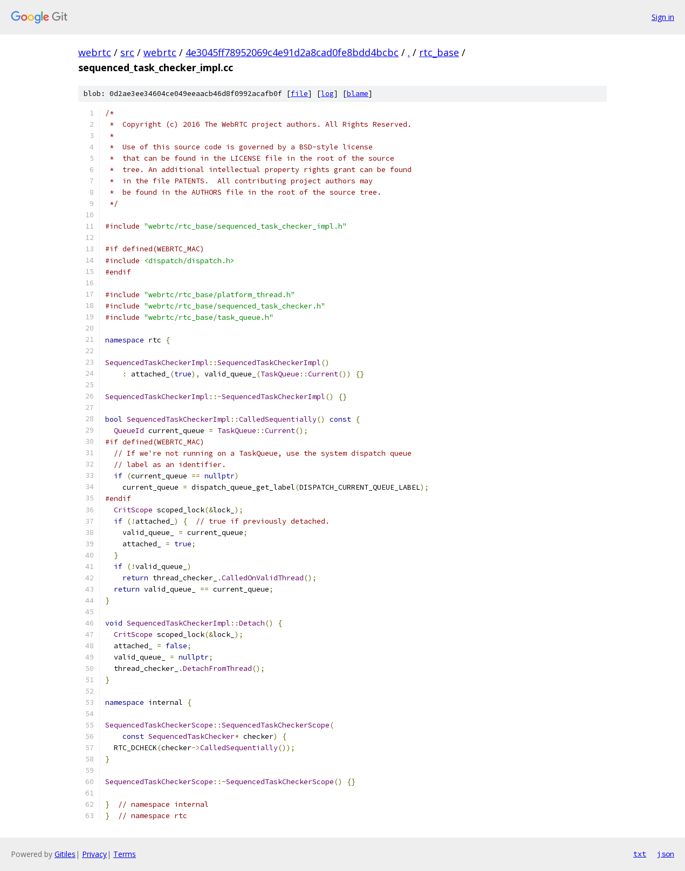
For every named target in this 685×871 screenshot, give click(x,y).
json (665, 854)
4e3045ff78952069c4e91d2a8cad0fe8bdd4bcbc (292, 52)
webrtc (94, 52)
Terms (124, 854)
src (127, 52)
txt (639, 854)
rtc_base (439, 52)
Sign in (663, 17)
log (327, 93)
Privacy (94, 854)
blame (357, 93)
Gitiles (65, 854)
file (299, 93)
